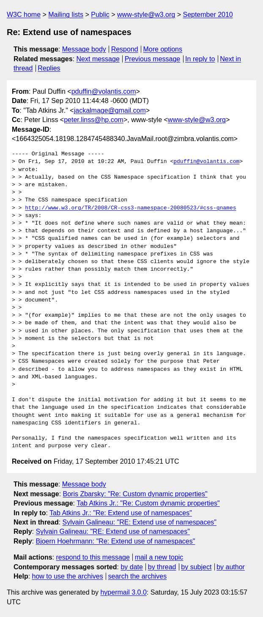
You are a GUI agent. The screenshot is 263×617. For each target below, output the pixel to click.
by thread (162, 567)
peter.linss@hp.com (93, 119)
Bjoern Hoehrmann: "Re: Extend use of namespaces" (115, 541)
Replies (49, 68)
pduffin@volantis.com (103, 91)
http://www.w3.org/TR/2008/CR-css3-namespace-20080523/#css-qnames (130, 208)
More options (163, 49)
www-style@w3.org (146, 14)
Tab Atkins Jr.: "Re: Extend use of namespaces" (120, 512)
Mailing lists (65, 14)
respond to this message (92, 557)
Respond (124, 49)
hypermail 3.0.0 (123, 592)
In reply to (200, 59)
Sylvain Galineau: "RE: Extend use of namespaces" (139, 522)
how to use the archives (67, 576)
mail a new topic (159, 557)
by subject (196, 567)
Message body (84, 49)
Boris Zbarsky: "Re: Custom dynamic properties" (135, 493)
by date (131, 567)
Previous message (153, 59)
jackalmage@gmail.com (110, 110)
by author (230, 567)
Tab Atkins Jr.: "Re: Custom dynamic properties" (148, 503)
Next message (98, 59)
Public (100, 14)
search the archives (137, 576)
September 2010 (208, 14)
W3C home (24, 14)
